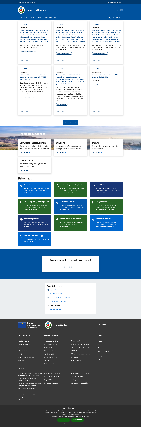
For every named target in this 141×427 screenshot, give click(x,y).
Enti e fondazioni (23, 351)
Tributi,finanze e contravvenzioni (81, 347)
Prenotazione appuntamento (53, 373)
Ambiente (74, 351)
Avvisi (23, 24)
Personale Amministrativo (26, 357)
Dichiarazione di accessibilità (79, 383)
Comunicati (100, 344)
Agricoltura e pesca (77, 360)
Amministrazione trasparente (80, 373)
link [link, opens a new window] (88, 416)
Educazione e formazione (78, 341)
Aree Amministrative (24, 344)
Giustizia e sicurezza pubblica (80, 344)
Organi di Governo (23, 341)
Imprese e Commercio (50, 351)
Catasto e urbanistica (50, 357)
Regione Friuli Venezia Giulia (26, 2)
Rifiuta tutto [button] (77, 420)
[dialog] (70, 416)
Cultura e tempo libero (51, 344)
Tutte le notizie (70, 123)
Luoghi (99, 356)
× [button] (139, 407)
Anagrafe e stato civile (51, 341)
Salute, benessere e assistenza (80, 354)
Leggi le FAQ (48, 380)
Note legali (74, 380)
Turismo (46, 360)
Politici (20, 354)
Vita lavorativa (48, 347)
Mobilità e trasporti (50, 364)
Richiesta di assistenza (51, 383)
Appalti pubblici (49, 354)
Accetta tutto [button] (63, 420)
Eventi (99, 360)
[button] (70, 424)
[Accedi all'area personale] (114, 2)
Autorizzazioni (75, 357)
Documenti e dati (23, 360)
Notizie (23, 69)
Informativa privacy (77, 376)
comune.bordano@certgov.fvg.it (31, 383)
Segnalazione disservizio (51, 376)
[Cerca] (121, 10)
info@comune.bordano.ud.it (26, 388)
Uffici (19, 347)
